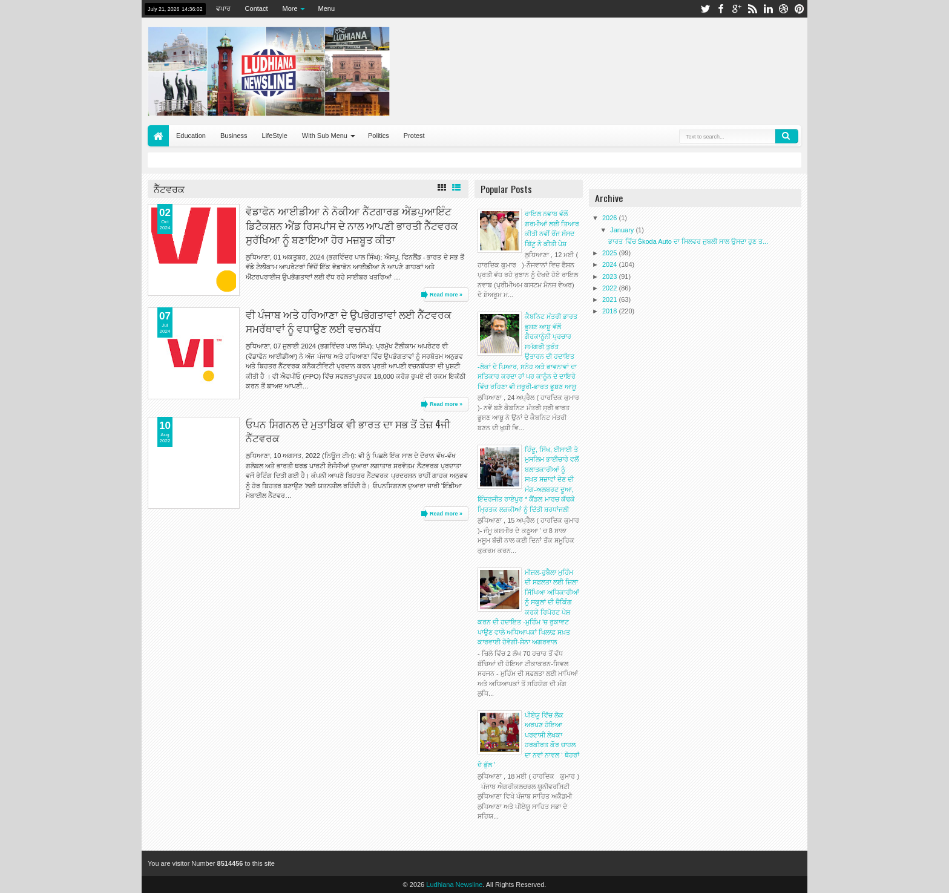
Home (158, 135)
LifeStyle (274, 135)
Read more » (446, 295)
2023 (610, 276)
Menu (326, 8)
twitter (705, 9)
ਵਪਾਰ (223, 8)
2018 (610, 311)
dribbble (784, 9)
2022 (610, 288)
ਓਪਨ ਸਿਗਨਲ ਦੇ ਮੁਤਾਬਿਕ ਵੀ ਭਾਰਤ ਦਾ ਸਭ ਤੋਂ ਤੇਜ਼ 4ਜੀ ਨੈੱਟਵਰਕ (348, 430)
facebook (721, 9)
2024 (610, 264)
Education (191, 135)
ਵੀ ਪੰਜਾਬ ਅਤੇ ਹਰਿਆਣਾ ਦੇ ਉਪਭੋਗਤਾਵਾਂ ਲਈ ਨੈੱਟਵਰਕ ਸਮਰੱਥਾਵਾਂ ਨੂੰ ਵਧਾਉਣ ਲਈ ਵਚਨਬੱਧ (349, 321)
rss (752, 9)
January (622, 230)
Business (234, 135)
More (290, 8)
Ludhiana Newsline (454, 884)
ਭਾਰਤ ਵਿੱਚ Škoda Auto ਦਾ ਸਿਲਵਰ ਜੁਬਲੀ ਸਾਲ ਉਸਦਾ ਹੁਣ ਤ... (688, 241)
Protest (414, 135)
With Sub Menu (324, 135)
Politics (378, 135)
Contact (256, 8)
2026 (610, 217)
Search (786, 136)
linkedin (768, 9)
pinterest (799, 9)
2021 (610, 299)
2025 (610, 253)
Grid (442, 187)
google (736, 9)
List (456, 187)
